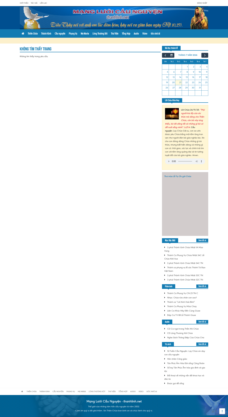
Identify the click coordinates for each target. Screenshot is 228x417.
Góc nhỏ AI (155, 33)
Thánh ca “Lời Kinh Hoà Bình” (181, 302)
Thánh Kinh (46, 33)
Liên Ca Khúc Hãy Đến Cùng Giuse (183, 310)
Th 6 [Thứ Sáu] (198, 62)
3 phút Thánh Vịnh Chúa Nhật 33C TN (185, 275)
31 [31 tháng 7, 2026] (200, 87)
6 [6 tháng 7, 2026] (174, 72)
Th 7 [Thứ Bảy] (204, 62)
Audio (136, 33)
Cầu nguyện (60, 33)
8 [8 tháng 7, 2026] (187, 72)
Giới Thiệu (24, 3)
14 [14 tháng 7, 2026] (180, 77)
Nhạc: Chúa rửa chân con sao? (182, 297)
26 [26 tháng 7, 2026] (167, 87)
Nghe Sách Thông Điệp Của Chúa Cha (185, 337)
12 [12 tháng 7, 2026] (167, 77)
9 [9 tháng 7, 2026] (193, 72)
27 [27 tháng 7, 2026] (173, 87)
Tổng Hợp (126, 33)
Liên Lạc (43, 3)
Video (144, 33)
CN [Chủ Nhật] (165, 62)
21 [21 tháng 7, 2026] (180, 82)
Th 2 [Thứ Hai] (172, 62)
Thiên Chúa (33, 33)
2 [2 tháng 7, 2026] (193, 66)
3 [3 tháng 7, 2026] (200, 66)
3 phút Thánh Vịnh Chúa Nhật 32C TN (185, 279)
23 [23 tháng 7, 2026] (193, 82)
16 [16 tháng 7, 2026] (193, 77)
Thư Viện (114, 33)
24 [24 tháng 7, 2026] (199, 82)
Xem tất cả (202, 240)
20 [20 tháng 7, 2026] (173, 82)
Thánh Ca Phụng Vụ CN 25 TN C (182, 293)
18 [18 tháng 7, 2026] (206, 77)
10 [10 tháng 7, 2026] (200, 72)
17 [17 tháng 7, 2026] (200, 77)
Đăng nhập (202, 3)
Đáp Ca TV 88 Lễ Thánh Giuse (181, 315)
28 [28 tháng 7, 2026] (180, 87)
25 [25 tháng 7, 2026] (206, 82)
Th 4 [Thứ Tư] (185, 62)
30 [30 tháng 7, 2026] (193, 87)
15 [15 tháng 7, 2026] (187, 77)
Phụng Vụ (73, 33)
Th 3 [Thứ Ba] (178, 62)
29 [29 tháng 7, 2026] (186, 87)
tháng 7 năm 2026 (187, 55)
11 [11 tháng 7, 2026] (206, 72)
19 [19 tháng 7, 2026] (167, 82)
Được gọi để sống (175, 383)
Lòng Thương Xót (99, 33)
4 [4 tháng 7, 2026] (206, 66)
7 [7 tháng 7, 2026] (180, 72)
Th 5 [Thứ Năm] (191, 62)
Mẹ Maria (85, 33)
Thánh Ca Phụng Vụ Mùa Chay (182, 306)
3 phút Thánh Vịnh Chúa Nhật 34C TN (185, 263)
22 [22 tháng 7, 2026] (186, 82)
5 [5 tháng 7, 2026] (167, 72)
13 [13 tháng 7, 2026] (174, 77)
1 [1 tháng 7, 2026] (187, 66)
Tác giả (34, 3)
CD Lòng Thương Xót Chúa (180, 333)
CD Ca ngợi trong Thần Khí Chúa (183, 328)
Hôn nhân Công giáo (177, 359)
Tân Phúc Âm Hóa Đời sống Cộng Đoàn (185, 363)
